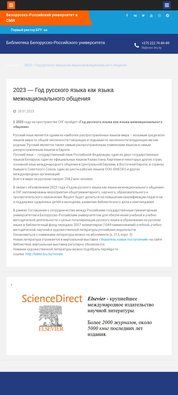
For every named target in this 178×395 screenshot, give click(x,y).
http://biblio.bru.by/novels (44, 254)
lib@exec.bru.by (152, 47)
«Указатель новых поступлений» (124, 239)
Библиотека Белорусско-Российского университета (55, 42)
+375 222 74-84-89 (155, 43)
